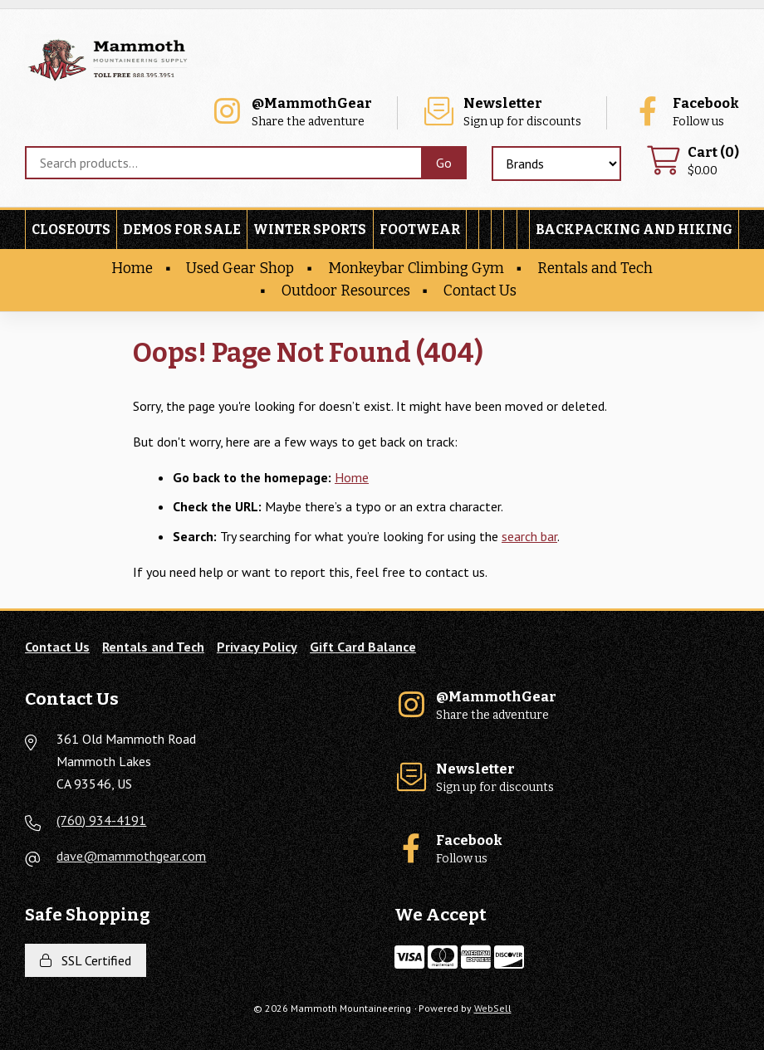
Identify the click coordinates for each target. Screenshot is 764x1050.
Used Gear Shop (240, 268)
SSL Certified (85, 960)
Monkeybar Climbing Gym (416, 268)
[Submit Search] (444, 162)
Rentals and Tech (595, 268)
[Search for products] (223, 162)
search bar (529, 536)
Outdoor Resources (346, 291)
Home (132, 268)
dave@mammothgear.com (131, 855)
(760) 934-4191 (101, 820)
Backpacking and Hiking (634, 229)
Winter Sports (309, 229)
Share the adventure (291, 112)
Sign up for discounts (501, 112)
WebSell (493, 1008)
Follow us (685, 112)
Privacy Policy (257, 646)
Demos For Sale (182, 229)
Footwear (420, 229)
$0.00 (692, 161)
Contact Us (480, 291)
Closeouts (71, 229)
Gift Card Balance (363, 646)
